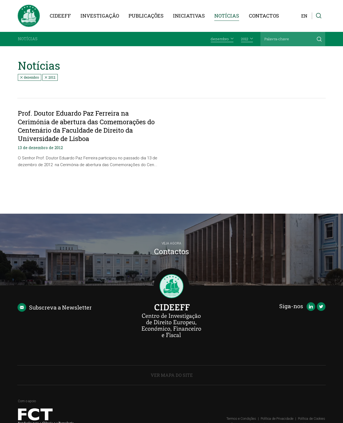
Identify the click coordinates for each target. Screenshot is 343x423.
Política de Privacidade (277, 419)
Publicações (146, 15)
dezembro (29, 77)
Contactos (264, 15)
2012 (50, 77)
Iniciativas (189, 15)
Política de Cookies (311, 419)
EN (304, 16)
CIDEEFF (60, 15)
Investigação (99, 15)
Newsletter (55, 307)
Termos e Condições (241, 419)
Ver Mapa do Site (172, 375)
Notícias (226, 15)
